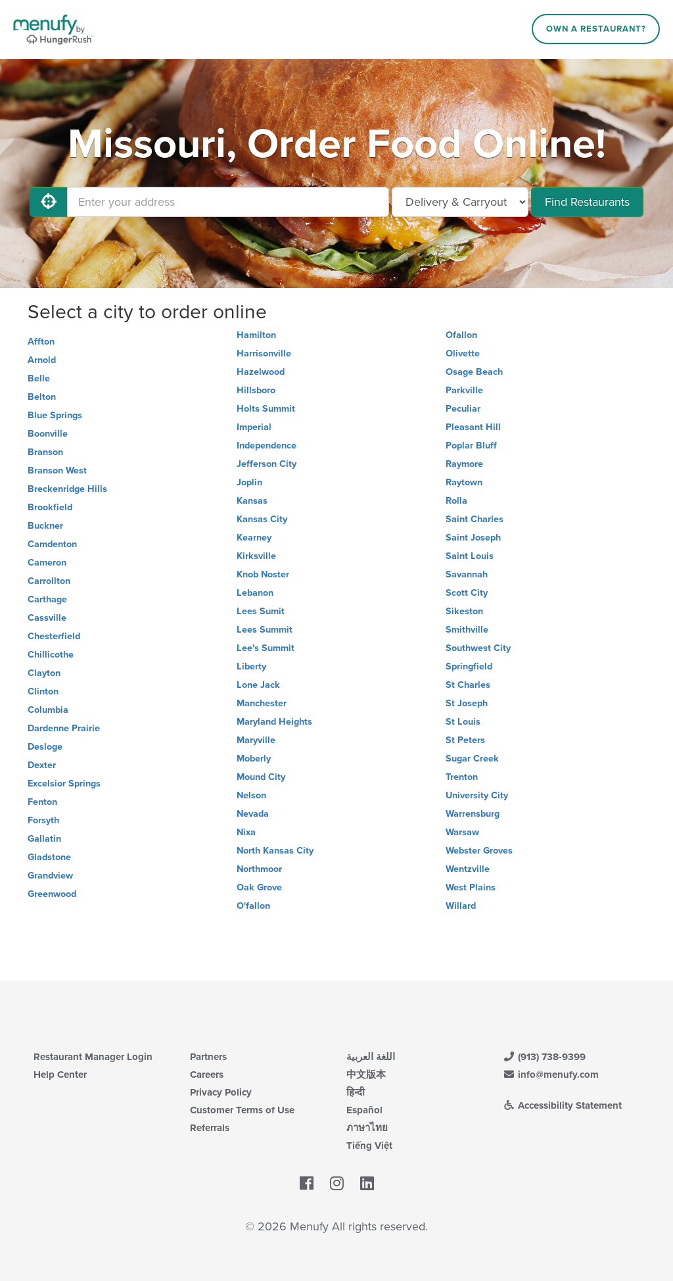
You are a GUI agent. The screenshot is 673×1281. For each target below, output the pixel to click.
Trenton (462, 777)
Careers (206, 1074)
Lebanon (255, 592)
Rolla (456, 500)
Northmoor (259, 869)
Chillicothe (51, 654)
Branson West (57, 470)
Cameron (47, 562)
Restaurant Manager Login (93, 1057)
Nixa (246, 832)
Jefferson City (266, 464)
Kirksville (256, 556)
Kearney (254, 537)
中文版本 (366, 1074)
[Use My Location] (49, 202)
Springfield (469, 666)
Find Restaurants (587, 202)
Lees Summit (264, 629)
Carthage (47, 599)
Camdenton (52, 544)
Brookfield (50, 507)
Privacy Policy (221, 1092)
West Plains (471, 887)
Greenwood (52, 894)
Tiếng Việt (369, 1145)
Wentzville (468, 869)
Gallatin (44, 838)
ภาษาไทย (367, 1128)
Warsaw (462, 832)
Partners (208, 1057)
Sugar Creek (472, 758)
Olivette (463, 353)
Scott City (467, 592)
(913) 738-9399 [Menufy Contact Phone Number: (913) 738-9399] (544, 1057)
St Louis (463, 721)
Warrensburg (472, 813)
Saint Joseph (473, 537)
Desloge (45, 746)
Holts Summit (266, 408)
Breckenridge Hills (67, 489)
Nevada (253, 813)
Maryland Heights (274, 721)
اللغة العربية (370, 1057)
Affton (41, 341)
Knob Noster (263, 574)
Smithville (467, 629)
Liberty (251, 666)
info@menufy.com (551, 1074)
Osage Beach (474, 371)
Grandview (50, 875)
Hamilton (256, 335)
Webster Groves (479, 850)
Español (364, 1110)
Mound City (261, 777)
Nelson (251, 795)
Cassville (47, 617)
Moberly (254, 758)
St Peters (465, 740)
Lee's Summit (265, 648)
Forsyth (43, 820)
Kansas (252, 500)
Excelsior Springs (64, 783)
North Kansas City (275, 850)
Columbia (48, 709)
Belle (39, 378)
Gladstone (49, 857)
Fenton (42, 802)
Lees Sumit (261, 611)
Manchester (262, 703)
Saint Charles (474, 519)
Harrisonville (264, 353)
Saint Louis (470, 556)
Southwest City (478, 648)
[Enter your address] (228, 202)
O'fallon (253, 905)
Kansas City (262, 519)
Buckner (45, 525)
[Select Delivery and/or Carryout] (460, 202)
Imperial (254, 427)
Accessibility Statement (562, 1105)
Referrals (209, 1128)
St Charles (468, 684)
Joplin (249, 482)
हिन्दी (355, 1092)
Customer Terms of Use (242, 1110)
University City (477, 795)
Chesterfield (54, 636)
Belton (42, 396)
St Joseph (467, 703)
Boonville (48, 433)
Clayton (44, 673)
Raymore (464, 464)
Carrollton (49, 581)
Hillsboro (256, 390)
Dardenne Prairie (64, 728)
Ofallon (461, 335)
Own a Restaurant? (596, 29)
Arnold (42, 360)
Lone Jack (258, 684)
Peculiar (463, 408)
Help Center (60, 1074)
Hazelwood (261, 371)
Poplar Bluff (471, 445)
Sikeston (464, 611)
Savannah (467, 574)
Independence (266, 445)
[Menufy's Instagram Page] (337, 1183)
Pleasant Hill (473, 427)
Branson (45, 452)
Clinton (43, 691)
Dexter (42, 765)
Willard (461, 905)
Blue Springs (55, 415)
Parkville (464, 390)
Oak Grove (259, 887)
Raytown (464, 482)
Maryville (256, 740)
